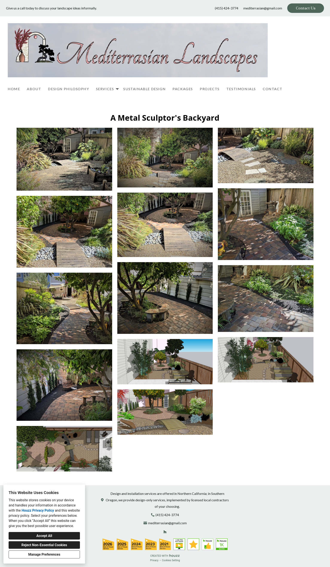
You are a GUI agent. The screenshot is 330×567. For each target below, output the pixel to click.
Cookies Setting (171, 560)
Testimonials (241, 89)
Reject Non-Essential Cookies (44, 545)
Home (14, 89)
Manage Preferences (44, 554)
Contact (272, 89)
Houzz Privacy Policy (37, 510)
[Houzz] (165, 531)
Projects (210, 89)
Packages (183, 89)
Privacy (154, 560)
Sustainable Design (144, 89)
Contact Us (305, 8)
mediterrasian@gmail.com (262, 8)
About (34, 89)
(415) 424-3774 (226, 8)
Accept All (44, 536)
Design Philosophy (68, 89)
